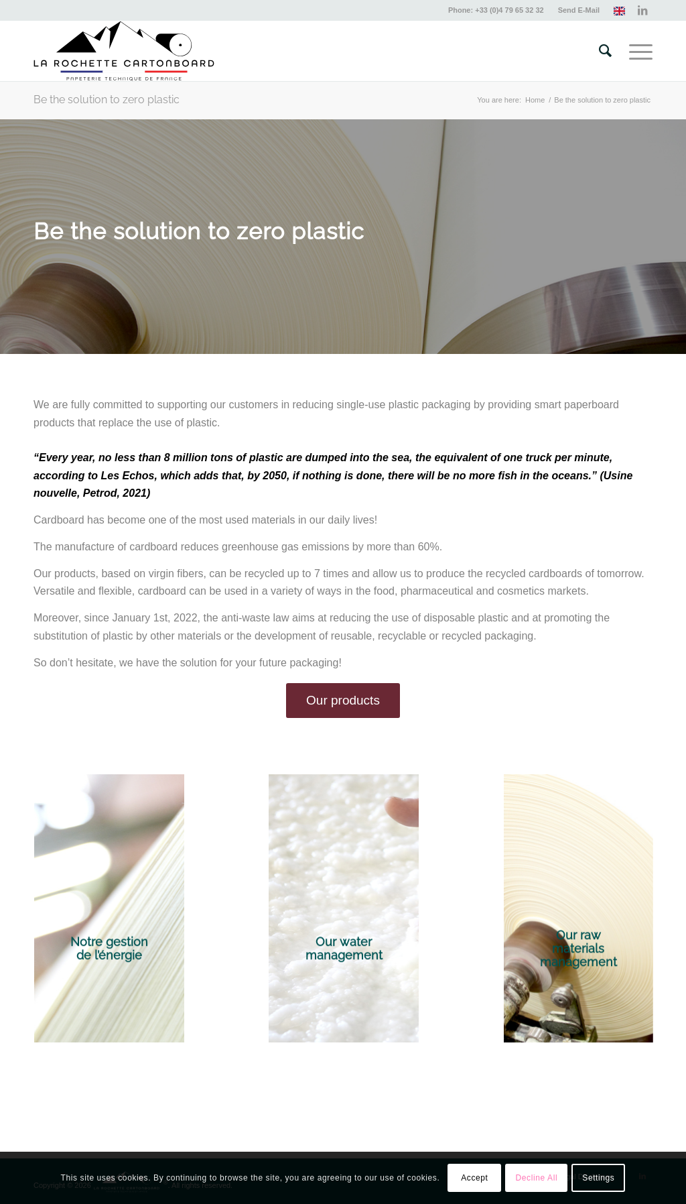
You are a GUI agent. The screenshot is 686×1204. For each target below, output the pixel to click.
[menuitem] (496, 10)
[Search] (605, 51)
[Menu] (636, 51)
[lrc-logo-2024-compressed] (123, 51)
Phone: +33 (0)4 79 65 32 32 (496, 10)
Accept (474, 1178)
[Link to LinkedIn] (642, 10)
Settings (598, 1178)
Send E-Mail (579, 10)
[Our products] (343, 700)
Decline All (537, 1178)
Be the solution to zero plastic (106, 99)
